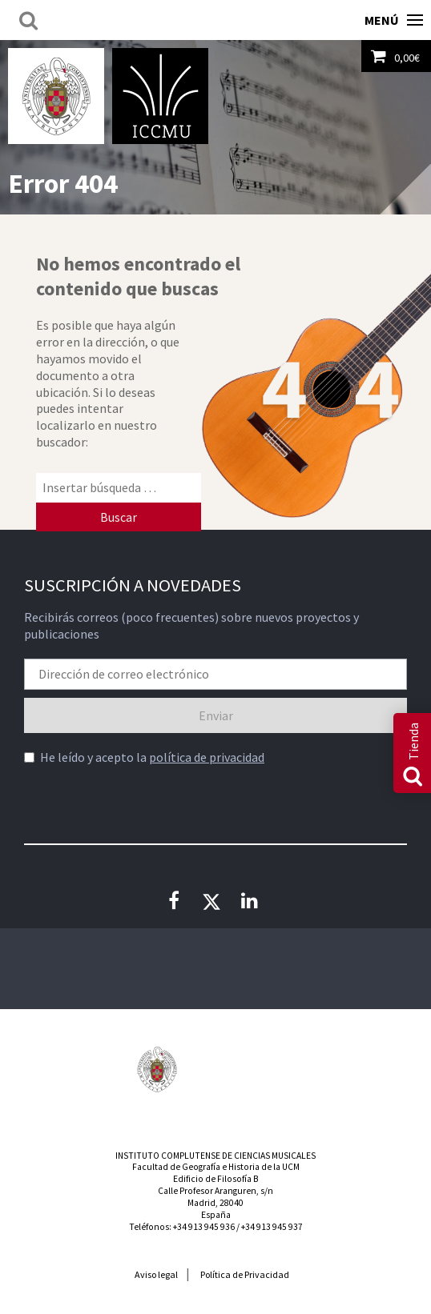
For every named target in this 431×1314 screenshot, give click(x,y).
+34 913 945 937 (272, 1226)
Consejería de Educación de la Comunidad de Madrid (274, 1077)
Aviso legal (156, 1274)
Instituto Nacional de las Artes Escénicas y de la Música (215, 1069)
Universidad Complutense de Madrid (56, 96)
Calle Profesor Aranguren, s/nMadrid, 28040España (215, 1202)
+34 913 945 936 (204, 1226)
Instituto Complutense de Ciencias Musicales (160, 96)
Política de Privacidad (244, 1274)
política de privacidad (206, 757)
